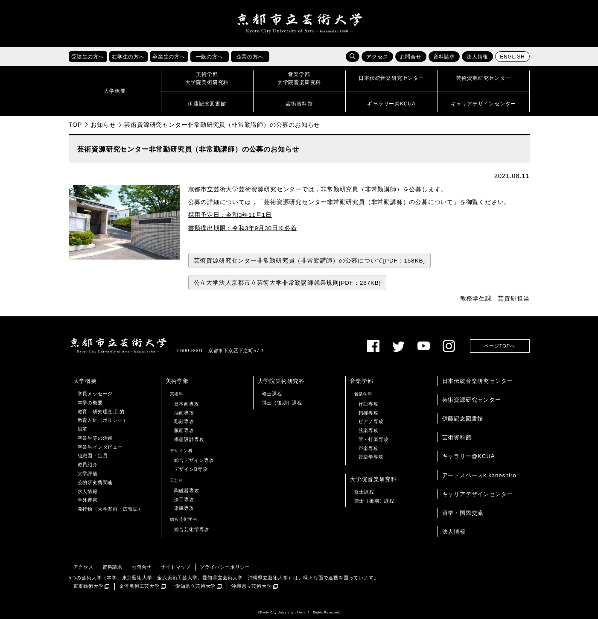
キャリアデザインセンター (477, 494)
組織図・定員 (93, 455)
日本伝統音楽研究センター (477, 381)
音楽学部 (361, 381)
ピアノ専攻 (371, 421)
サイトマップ (175, 566)
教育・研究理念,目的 (101, 411)
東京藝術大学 (88, 586)
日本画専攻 (186, 403)
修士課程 (272, 393)
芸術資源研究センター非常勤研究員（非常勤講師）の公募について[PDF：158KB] (309, 260)
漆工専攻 (184, 499)
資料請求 (444, 57)
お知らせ (103, 124)
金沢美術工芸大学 (139, 586)
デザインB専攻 (191, 469)
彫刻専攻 (184, 421)
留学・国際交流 (463, 513)
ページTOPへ (499, 345)
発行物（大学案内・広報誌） (110, 508)
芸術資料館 (457, 437)
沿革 (83, 429)
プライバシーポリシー (225, 566)
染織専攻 (184, 508)
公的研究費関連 (95, 482)
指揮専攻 (369, 412)
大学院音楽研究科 (373, 479)
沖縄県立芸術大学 (251, 586)
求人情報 (88, 491)
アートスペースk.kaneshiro (479, 475)
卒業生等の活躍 (95, 438)
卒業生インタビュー (100, 447)
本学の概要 (90, 402)
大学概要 (85, 381)
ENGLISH (512, 57)
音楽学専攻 (371, 457)
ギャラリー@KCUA (468, 456)
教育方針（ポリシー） (103, 420)
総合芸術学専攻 (192, 529)
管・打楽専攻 (374, 439)
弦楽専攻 (369, 430)
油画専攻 (184, 412)
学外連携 (88, 499)
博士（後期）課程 (282, 402)
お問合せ (411, 57)
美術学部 (177, 381)
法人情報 (477, 57)
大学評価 (88, 473)
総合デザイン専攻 (194, 460)
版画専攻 (184, 430)
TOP (75, 124)
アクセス (377, 57)
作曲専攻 (369, 403)
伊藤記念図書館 (463, 418)
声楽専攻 (369, 448)
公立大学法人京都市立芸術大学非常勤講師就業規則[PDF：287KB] (287, 283)
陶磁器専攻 (186, 490)
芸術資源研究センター (471, 400)
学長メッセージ (95, 393)
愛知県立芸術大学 (195, 586)
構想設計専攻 (189, 439)
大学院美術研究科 (281, 381)
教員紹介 (88, 464)
